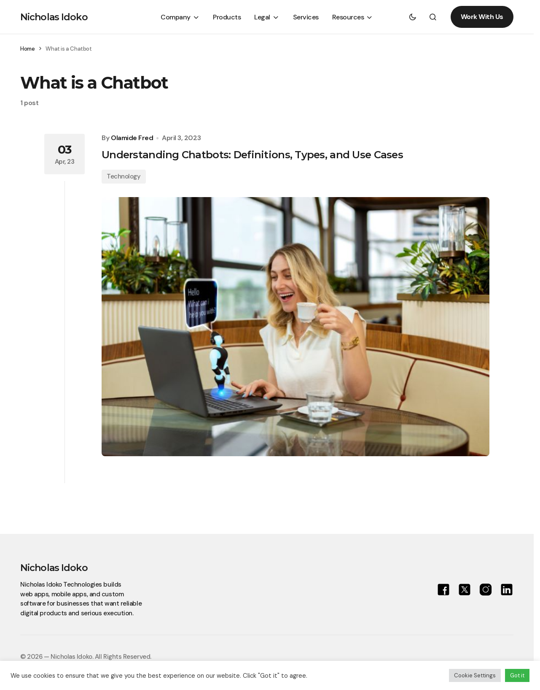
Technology (124, 176)
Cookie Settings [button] (475, 675)
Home (27, 48)
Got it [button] (517, 675)
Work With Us (482, 16)
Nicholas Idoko (54, 17)
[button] (412, 16)
